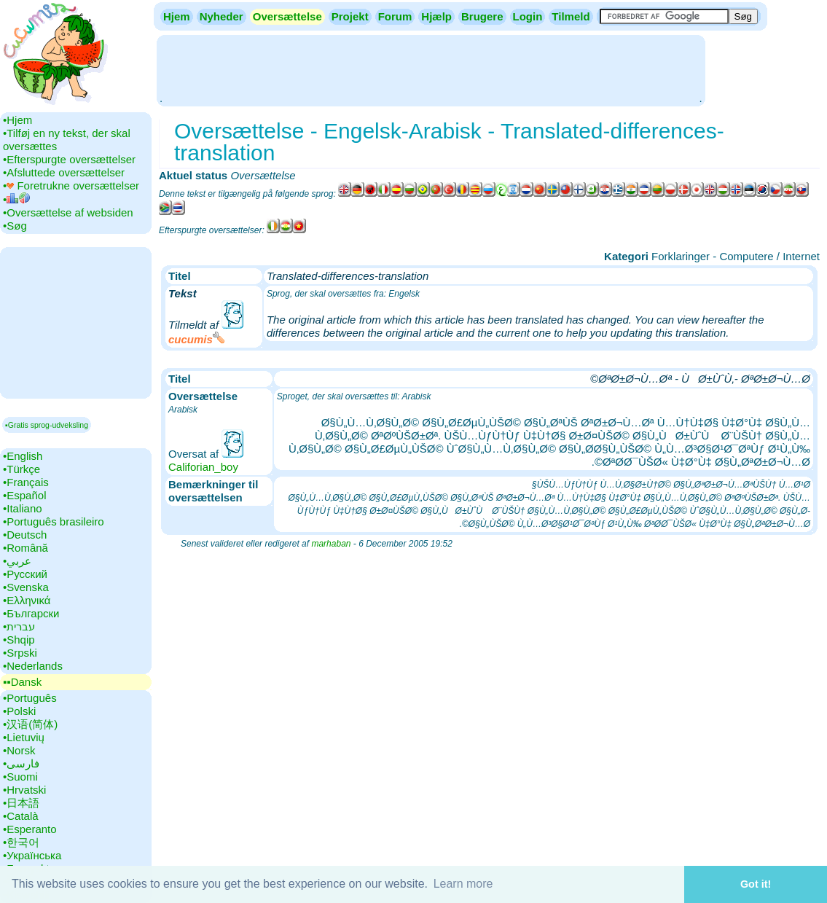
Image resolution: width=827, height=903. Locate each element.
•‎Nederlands (33, 666)
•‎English (22, 456)
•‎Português (30, 698)
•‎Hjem (17, 120)
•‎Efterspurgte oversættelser (69, 159)
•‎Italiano (22, 508)
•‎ (16, 199)
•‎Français (26, 482)
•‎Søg (15, 225)
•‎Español (24, 495)
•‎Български (31, 613)
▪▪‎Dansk (22, 682)
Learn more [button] (463, 883)
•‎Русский (25, 574)
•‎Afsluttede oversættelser (64, 172)
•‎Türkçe (21, 469)
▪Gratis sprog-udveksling (46, 425)
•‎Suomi (20, 776)
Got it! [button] (755, 884)
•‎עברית (19, 626)
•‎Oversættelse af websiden (68, 212)
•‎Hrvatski (24, 789)
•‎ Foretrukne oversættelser (71, 185)
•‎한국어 (21, 842)
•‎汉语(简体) (30, 724)
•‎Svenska (26, 587)
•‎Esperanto (30, 829)
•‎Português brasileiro (53, 521)
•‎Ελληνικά (26, 600)
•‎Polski (19, 711)
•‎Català (21, 816)
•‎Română (25, 548)
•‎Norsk (19, 750)
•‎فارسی (21, 763)
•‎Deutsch (25, 534)
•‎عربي (17, 561)
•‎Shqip (19, 639)
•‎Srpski (20, 652)
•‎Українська (32, 855)
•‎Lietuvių (23, 737)
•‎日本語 (21, 803)
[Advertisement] (430, 69)
